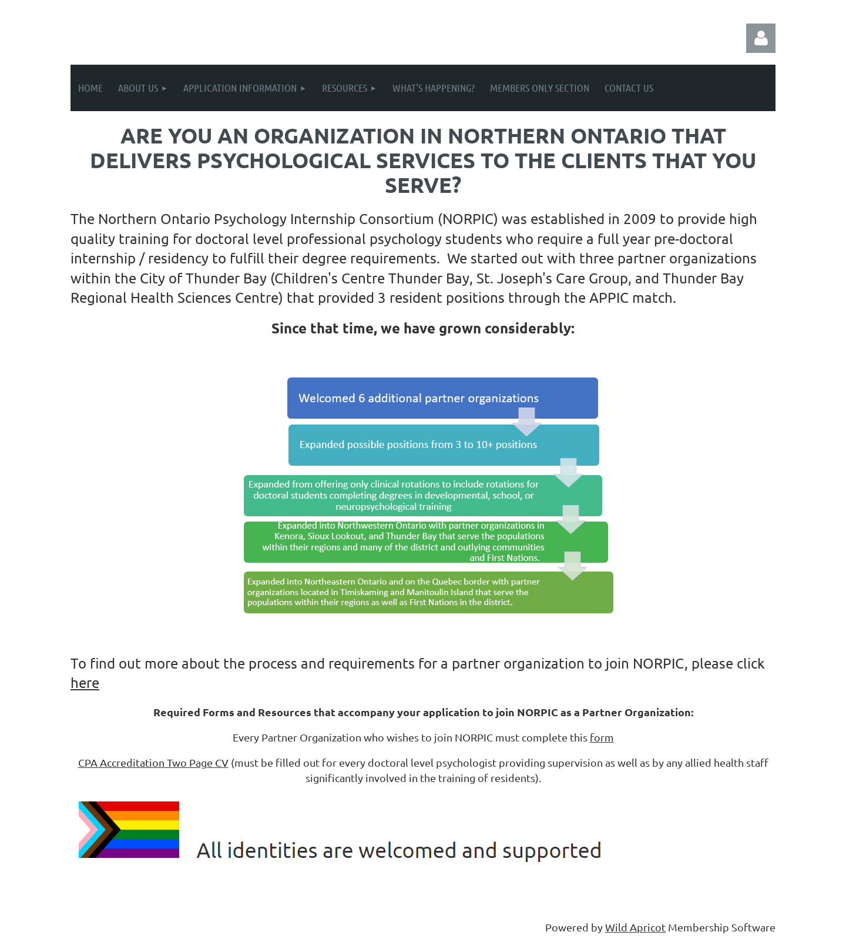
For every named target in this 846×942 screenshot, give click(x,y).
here (84, 682)
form (602, 737)
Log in (761, 38)
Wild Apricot (635, 927)
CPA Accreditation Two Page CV (153, 762)
